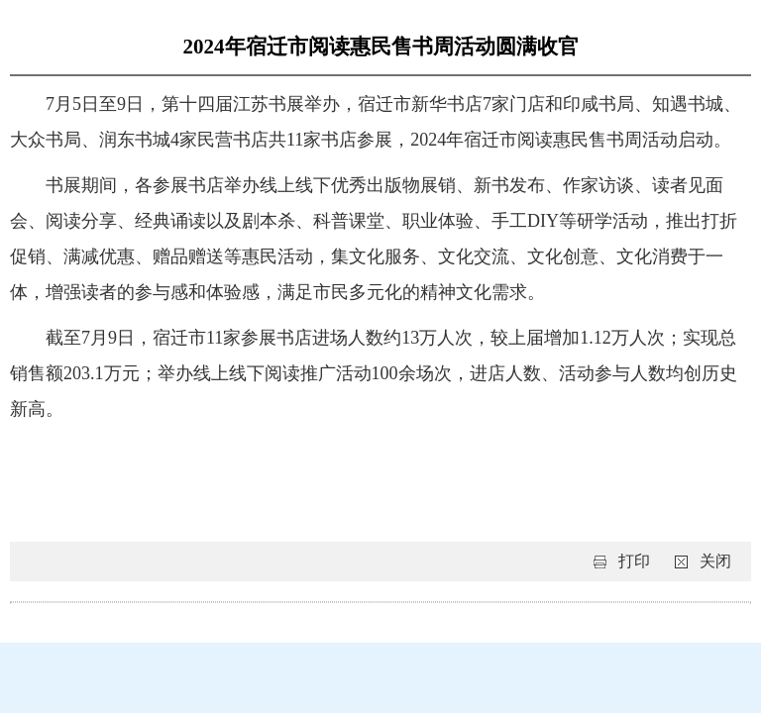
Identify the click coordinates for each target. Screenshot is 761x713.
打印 (634, 561)
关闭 (715, 561)
